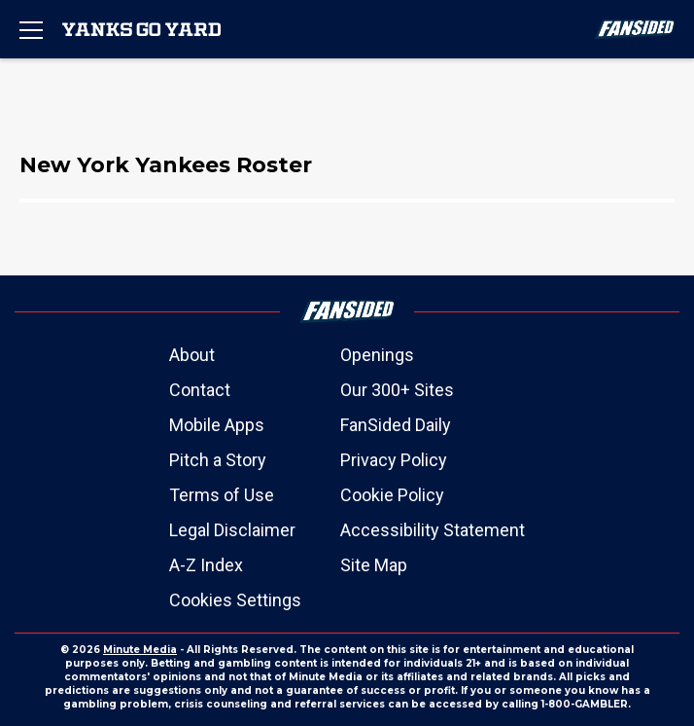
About (192, 355)
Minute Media (140, 649)
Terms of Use (221, 495)
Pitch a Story (217, 460)
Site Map (373, 565)
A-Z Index (206, 565)
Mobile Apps (216, 425)
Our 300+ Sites (397, 390)
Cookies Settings (235, 600)
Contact (199, 390)
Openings (377, 355)
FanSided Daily (395, 425)
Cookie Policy (392, 495)
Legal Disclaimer (232, 530)
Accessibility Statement (432, 530)
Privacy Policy (393, 460)
